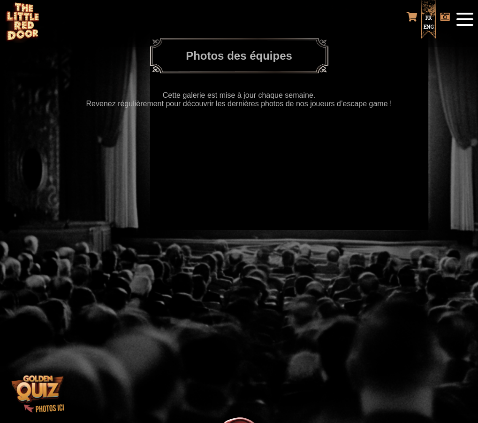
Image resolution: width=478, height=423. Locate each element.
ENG (429, 27)
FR (428, 18)
